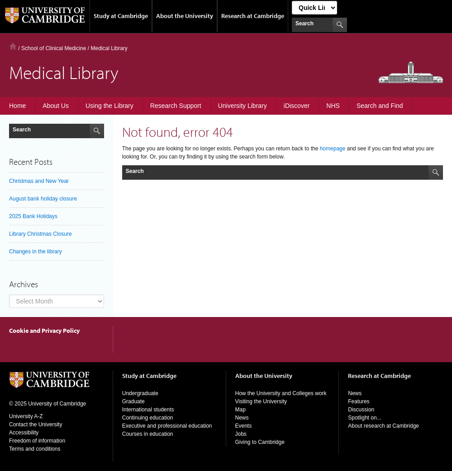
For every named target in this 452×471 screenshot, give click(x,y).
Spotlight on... (364, 418)
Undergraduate (140, 393)
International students (148, 409)
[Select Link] (314, 7)
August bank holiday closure (43, 199)
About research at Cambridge (383, 426)
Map (240, 409)
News (242, 418)
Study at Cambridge (121, 16)
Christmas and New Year (39, 181)
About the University (184, 16)
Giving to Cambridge (260, 442)
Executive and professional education (167, 426)
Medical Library (108, 48)
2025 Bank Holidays (33, 216)
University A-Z (26, 416)
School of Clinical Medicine (53, 48)
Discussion (361, 409)
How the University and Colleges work (281, 393)
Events (243, 426)
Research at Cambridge (252, 16)
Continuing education (147, 418)
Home (13, 46)
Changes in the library (35, 251)
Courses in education (147, 434)
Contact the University (35, 424)
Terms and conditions (34, 449)
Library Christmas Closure (40, 234)
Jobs (241, 434)
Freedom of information (37, 441)
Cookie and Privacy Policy (44, 330)
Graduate (133, 401)
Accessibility (23, 432)
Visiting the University (261, 401)
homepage (333, 148)
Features (358, 401)
